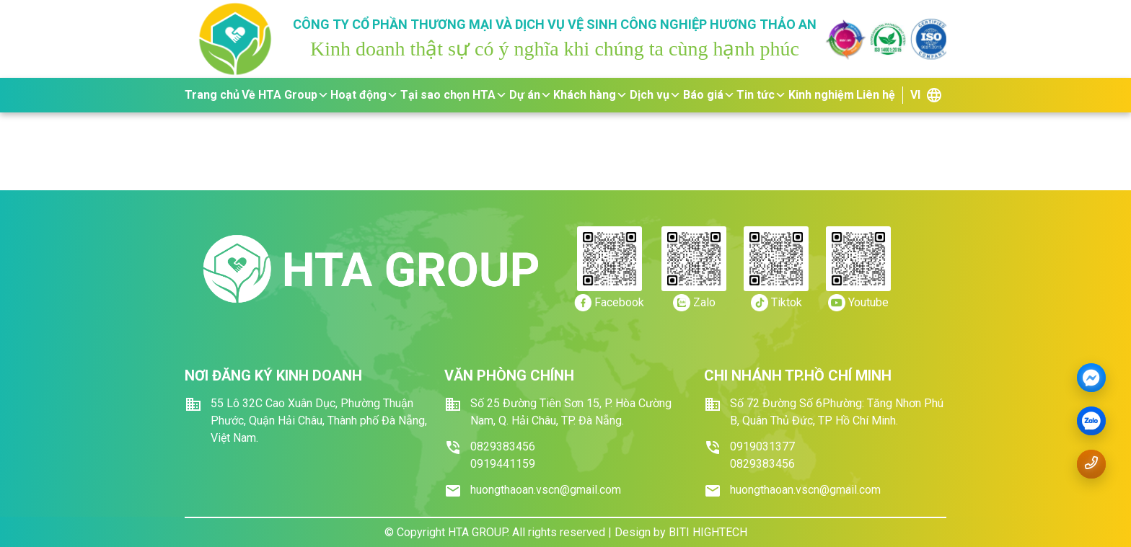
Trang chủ (212, 95)
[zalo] (1091, 421)
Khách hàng (590, 95)
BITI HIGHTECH (708, 532)
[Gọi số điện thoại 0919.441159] (1091, 463)
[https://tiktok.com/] (776, 302)
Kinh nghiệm (821, 95)
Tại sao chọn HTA (453, 95)
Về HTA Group (285, 95)
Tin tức (761, 95)
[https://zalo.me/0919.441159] (694, 302)
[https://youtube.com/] (858, 302)
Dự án (530, 95)
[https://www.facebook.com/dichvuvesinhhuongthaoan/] (609, 302)
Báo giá (709, 95)
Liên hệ (875, 95)
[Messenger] (1091, 378)
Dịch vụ (655, 95)
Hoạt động (364, 95)
